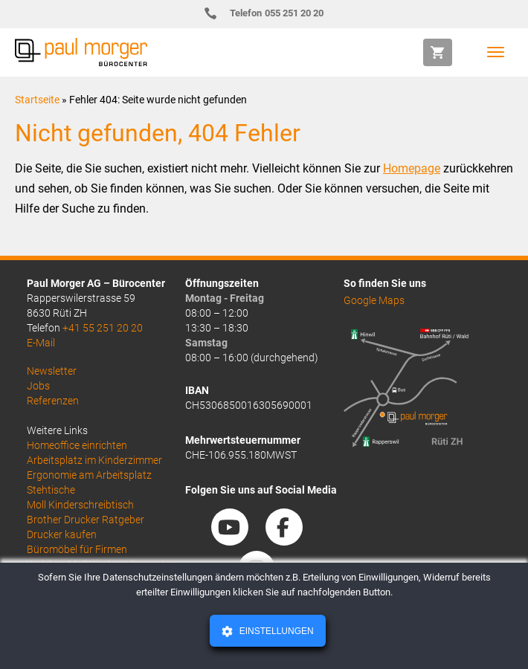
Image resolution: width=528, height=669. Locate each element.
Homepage (411, 168)
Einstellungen (274, 631)
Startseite (37, 100)
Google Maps (374, 300)
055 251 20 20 (270, 13)
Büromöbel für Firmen (77, 549)
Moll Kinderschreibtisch (80, 505)
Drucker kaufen (62, 534)
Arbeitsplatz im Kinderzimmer (94, 460)
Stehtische (51, 490)
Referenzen (53, 401)
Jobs (38, 386)
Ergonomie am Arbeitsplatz (89, 475)
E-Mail (41, 343)
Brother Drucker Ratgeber (85, 520)
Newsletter (52, 371)
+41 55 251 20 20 (102, 328)
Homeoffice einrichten (77, 445)
